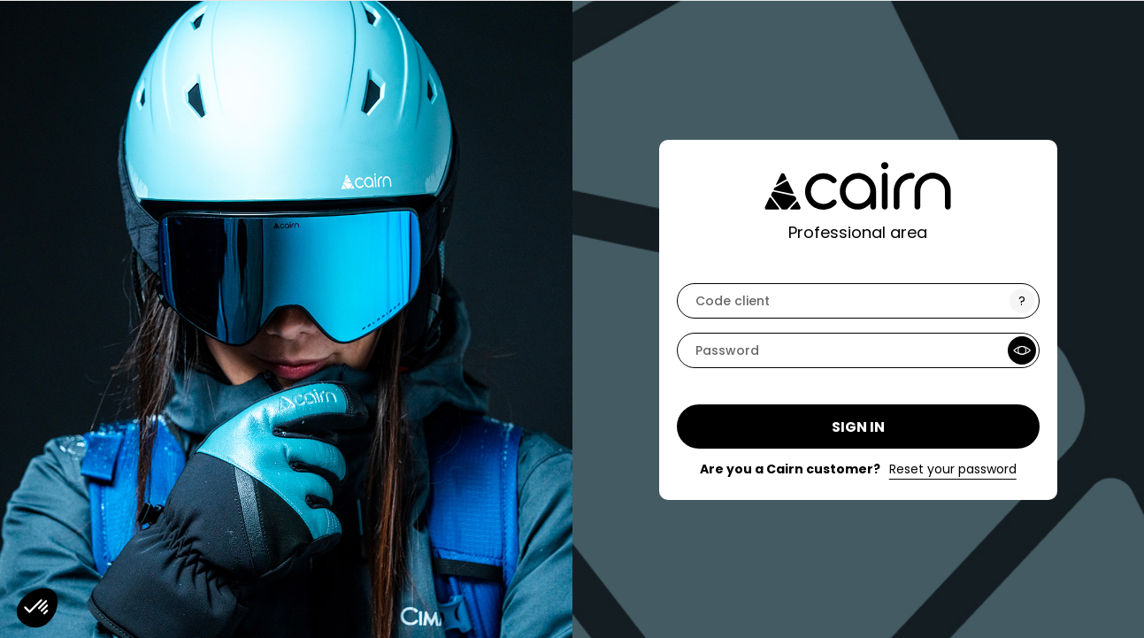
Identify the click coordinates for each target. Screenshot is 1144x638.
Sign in (858, 427)
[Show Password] (1022, 350)
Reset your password (953, 469)
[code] (858, 301)
